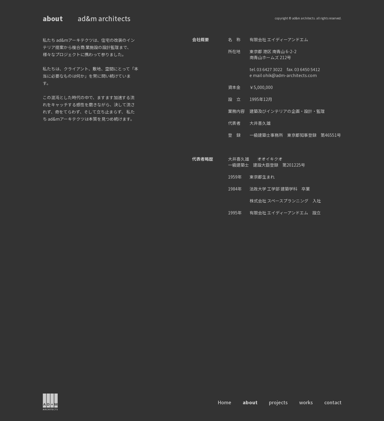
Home (224, 402)
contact (333, 402)
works (306, 402)
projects (278, 402)
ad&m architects (104, 18)
